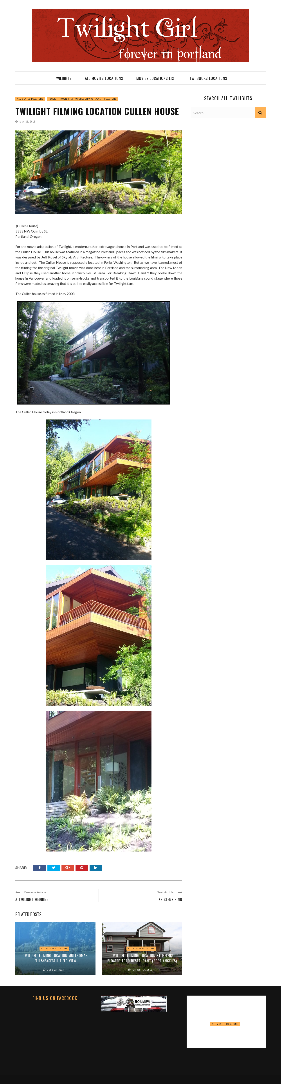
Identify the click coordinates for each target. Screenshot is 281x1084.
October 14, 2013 (142, 970)
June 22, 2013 (56, 970)
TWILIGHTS (63, 78)
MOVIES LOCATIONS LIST (156, 78)
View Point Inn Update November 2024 (226, 1033)
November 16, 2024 (226, 1042)
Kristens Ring (170, 899)
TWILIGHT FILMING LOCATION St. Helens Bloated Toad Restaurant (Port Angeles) (142, 958)
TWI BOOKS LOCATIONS (208, 78)
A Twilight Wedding (32, 899)
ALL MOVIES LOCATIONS (104, 78)
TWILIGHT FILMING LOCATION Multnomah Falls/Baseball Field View (55, 958)
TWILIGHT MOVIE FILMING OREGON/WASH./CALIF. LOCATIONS (83, 98)
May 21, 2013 (28, 121)
